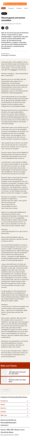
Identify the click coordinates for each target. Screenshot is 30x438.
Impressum (4, 425)
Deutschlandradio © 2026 (9, 435)
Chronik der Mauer (7, 432)
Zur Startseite (5, 389)
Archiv (4, 13)
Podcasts (19, 8)
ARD (9, 430)
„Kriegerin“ (14, 69)
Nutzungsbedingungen (8, 422)
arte (23, 430)
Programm (11, 8)
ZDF (12, 430)
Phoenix (17, 430)
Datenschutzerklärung (8, 420)
